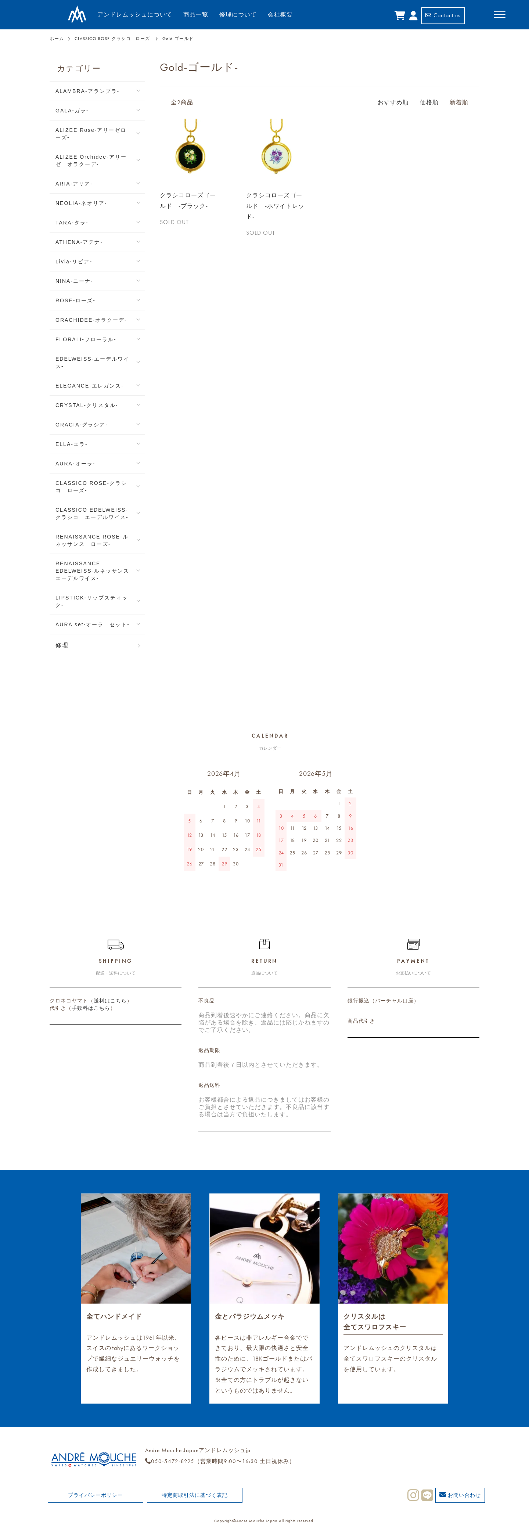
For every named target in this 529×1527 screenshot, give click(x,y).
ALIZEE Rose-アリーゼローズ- (90, 133)
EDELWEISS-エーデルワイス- (92, 362)
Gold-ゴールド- (178, 39)
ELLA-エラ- (71, 444)
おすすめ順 (393, 102)
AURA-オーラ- (75, 464)
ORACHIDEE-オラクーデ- (91, 320)
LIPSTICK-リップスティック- (91, 601)
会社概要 (280, 14)
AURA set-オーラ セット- (92, 624)
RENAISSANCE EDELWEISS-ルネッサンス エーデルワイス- (95, 571)
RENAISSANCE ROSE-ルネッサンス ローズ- (92, 540)
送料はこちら (110, 1000)
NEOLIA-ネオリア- (81, 203)
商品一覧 (195, 14)
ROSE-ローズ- (75, 300)
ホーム (57, 39)
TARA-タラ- (72, 223)
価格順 (429, 102)
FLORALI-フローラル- (85, 339)
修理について (238, 14)
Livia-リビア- (73, 261)
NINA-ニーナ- (74, 281)
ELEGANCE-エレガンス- (89, 386)
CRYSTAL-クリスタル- (86, 405)
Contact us (443, 15)
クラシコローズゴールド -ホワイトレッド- (275, 205)
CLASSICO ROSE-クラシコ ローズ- (113, 39)
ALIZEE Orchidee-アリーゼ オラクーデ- (91, 160)
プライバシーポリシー (95, 1495)
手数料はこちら (91, 1008)
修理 (62, 645)
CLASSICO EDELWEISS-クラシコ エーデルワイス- (92, 513)
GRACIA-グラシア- (81, 425)
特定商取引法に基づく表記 (195, 1495)
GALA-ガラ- (72, 111)
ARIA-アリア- (74, 184)
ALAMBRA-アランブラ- (87, 91)
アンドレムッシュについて (134, 14)
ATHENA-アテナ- (79, 242)
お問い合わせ (460, 1494)
